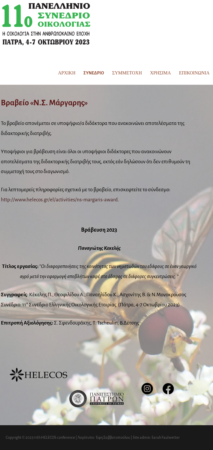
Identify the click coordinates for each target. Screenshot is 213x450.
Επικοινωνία (194, 72)
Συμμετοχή (127, 72)
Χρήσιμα (160, 72)
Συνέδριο (93, 73)
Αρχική (66, 72)
